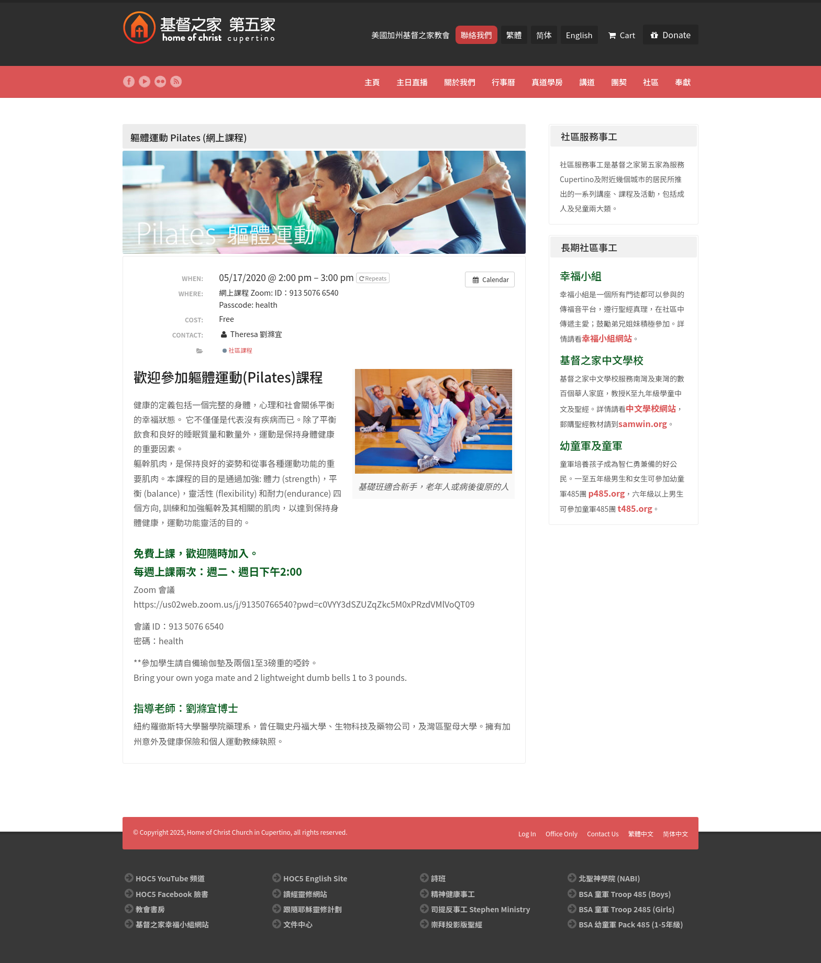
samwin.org (642, 423)
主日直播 (412, 81)
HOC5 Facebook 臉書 (172, 894)
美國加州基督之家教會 (411, 34)
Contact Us (603, 833)
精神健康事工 (453, 894)
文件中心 (298, 924)
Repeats (373, 278)
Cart (622, 34)
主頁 (372, 81)
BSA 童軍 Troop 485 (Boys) (625, 894)
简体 (544, 34)
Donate (671, 34)
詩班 (438, 878)
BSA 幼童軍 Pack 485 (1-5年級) (631, 924)
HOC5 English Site (315, 878)
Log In (527, 833)
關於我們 (459, 81)
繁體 (514, 34)
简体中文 (675, 833)
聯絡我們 (476, 34)
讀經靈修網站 (305, 894)
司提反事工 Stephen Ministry (480, 909)
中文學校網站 (651, 408)
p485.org (606, 493)
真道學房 (547, 81)
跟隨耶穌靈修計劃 (312, 909)
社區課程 (237, 350)
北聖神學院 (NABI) (609, 878)
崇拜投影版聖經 (456, 924)
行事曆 (503, 81)
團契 (619, 81)
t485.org (634, 508)
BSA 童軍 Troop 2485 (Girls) (626, 909)
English (579, 34)
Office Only (562, 833)
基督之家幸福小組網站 (172, 924)
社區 (651, 81)
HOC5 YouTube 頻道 (170, 878)
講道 (587, 81)
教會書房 (150, 909)
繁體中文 (640, 833)
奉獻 (683, 81)
